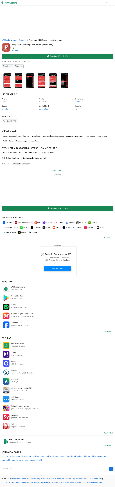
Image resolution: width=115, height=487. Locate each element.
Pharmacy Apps (21, 141)
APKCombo (6, 40)
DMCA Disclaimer (57, 479)
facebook (7, 222)
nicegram (33, 232)
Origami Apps (102, 136)
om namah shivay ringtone (28, 460)
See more (108, 237)
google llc (77, 227)
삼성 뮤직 (48, 222)
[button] (107, 2)
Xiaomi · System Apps (42, 482)
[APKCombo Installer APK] (57, 440)
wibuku (22, 232)
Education (18, 66)
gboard (70, 222)
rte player (35, 227)
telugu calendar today (24, 456)
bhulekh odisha (76, 456)
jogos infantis (65, 456)
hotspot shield (9, 232)
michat (24, 227)
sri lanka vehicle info (23, 222)
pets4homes (54, 456)
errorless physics (8, 456)
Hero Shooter (36, 136)
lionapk (46, 227)
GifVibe (30, 482)
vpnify (66, 227)
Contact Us (70, 479)
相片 (41, 460)
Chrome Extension (81, 479)
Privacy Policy (45, 479)
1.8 (4, 102)
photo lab (81, 222)
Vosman (15, 51)
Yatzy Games (90, 136)
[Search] (111, 469)
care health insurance (10, 460)
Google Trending (8, 482)
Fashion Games (8, 141)
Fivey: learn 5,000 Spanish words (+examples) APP (29, 148)
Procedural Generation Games (53, 136)
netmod (59, 222)
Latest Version (10, 94)
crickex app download (41, 456)
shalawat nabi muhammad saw (94, 456)
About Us (25, 479)
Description (7, 66)
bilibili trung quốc (10, 227)
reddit (56, 227)
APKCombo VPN (96, 479)
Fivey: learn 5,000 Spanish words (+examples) (32, 44)
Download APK (57, 56)
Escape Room (34, 141)
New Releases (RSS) (94, 482)
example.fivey (43, 109)
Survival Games (23, 136)
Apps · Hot (7, 281)
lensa (100, 227)
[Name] (55, 469)
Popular (6, 338)
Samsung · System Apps (60, 482)
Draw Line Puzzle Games (74, 136)
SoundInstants (20, 482)
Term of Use (34, 479)
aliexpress (89, 227)
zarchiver (92, 222)
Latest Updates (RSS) (78, 482)
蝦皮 (37, 222)
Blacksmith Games (9, 136)
